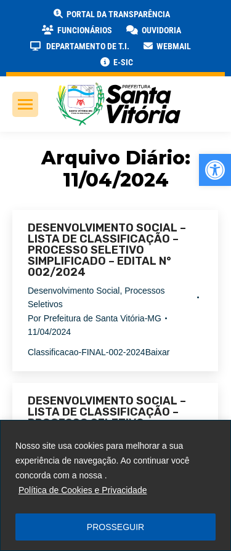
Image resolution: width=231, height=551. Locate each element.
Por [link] (94, 318)
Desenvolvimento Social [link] (74, 291)
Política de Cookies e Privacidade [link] (82, 490)
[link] (215, 170)
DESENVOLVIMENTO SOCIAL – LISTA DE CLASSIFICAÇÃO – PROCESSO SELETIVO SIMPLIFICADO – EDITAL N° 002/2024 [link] (107, 250)
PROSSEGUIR (115, 527)
